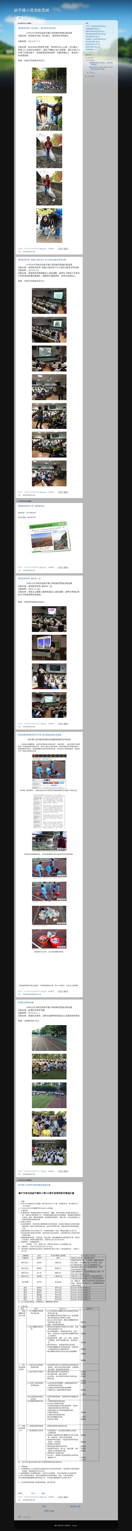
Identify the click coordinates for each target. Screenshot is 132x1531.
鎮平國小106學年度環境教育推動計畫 (34, 1185)
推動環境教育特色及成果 (93, 31)
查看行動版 (49, 1511)
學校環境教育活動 (29, 252)
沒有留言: (51, 249)
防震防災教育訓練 (26, 1002)
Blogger (74, 1525)
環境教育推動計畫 (29, 1500)
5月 (90, 60)
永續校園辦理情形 (91, 29)
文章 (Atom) (27, 1517)
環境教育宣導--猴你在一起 (29, 578)
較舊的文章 (75, 1506)
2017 (89, 76)
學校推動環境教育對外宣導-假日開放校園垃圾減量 (39, 735)
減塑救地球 (31, 517)
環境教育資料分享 (29, 570)
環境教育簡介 (90, 49)
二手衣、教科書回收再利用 (94, 26)
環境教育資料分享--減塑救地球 (31, 506)
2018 (89, 58)
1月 (90, 73)
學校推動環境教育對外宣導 (32, 994)
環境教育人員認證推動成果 (94, 39)
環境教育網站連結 (91, 47)
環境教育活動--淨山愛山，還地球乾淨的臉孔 (37, 28)
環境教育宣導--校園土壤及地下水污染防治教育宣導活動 (42, 260)
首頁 (20, 18)
